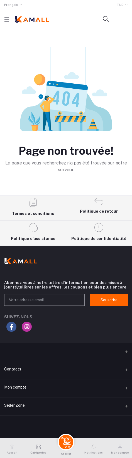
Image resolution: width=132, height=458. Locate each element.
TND (120, 5)
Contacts (12, 369)
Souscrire (109, 300)
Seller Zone (14, 405)
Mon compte (15, 387)
